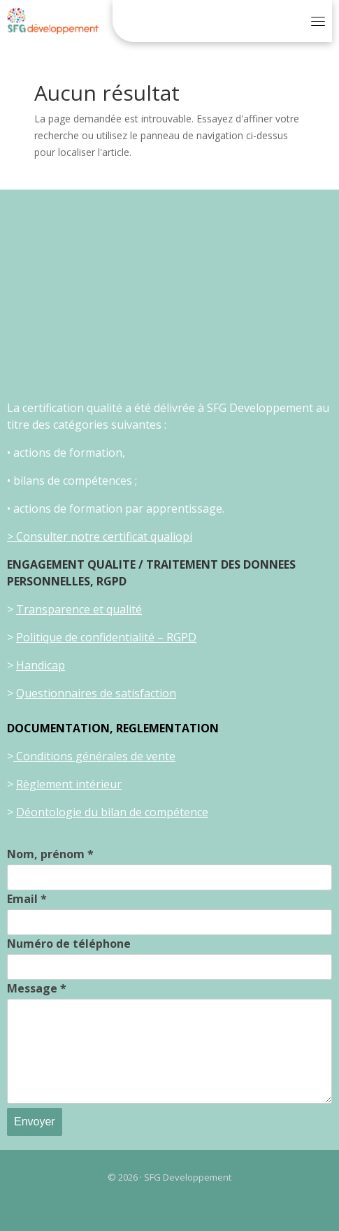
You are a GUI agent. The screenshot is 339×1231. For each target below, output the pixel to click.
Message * (36, 988)
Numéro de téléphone (69, 943)
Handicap (40, 665)
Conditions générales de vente (94, 756)
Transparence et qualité (79, 609)
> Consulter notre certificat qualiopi (99, 536)
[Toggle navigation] (318, 21)
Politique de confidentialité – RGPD (106, 637)
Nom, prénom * (50, 854)
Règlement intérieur (69, 784)
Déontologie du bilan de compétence (112, 812)
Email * (27, 898)
